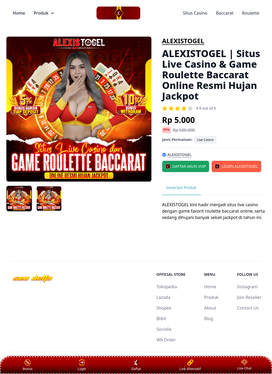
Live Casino (205, 139)
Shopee (163, 308)
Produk (44, 13)
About (210, 308)
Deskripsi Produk (181, 187)
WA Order (166, 340)
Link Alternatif (190, 365)
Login (82, 365)
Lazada (163, 297)
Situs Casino (195, 13)
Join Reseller (249, 297)
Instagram (247, 287)
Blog (208, 318)
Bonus (28, 365)
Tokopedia (166, 287)
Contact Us (247, 308)
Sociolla (164, 329)
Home (19, 13)
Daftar (136, 365)
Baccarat (224, 13)
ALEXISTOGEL (183, 40)
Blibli (161, 318)
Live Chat (244, 364)
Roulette (250, 13)
